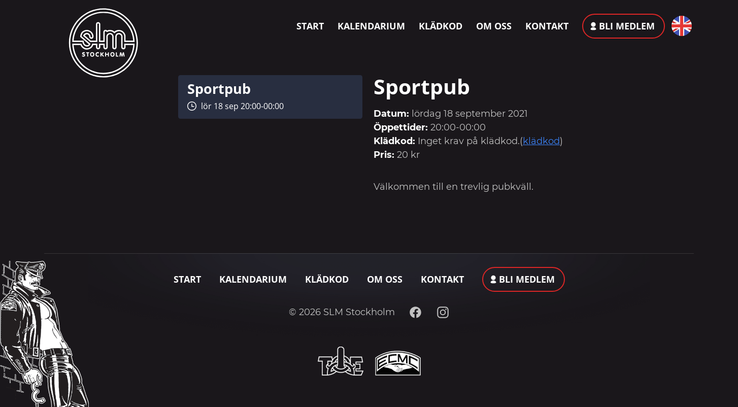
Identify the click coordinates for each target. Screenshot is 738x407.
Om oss (494, 26)
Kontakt (546, 26)
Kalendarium (371, 26)
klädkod (541, 141)
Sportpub (219, 88)
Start (310, 26)
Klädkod (440, 26)
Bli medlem (627, 26)
